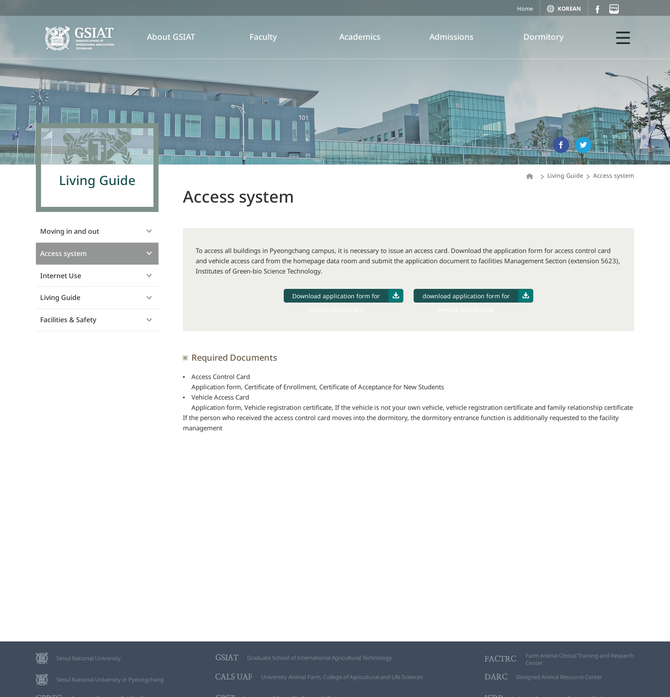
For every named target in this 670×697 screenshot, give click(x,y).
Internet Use (60, 275)
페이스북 (597, 9)
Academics (359, 36)
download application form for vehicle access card (478, 296)
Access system (63, 253)
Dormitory (543, 36)
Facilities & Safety (68, 319)
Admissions (451, 36)
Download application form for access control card (347, 296)
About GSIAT (171, 36)
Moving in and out (69, 231)
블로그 (614, 9)
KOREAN (569, 8)
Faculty (263, 36)
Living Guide (60, 297)
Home (525, 8)
